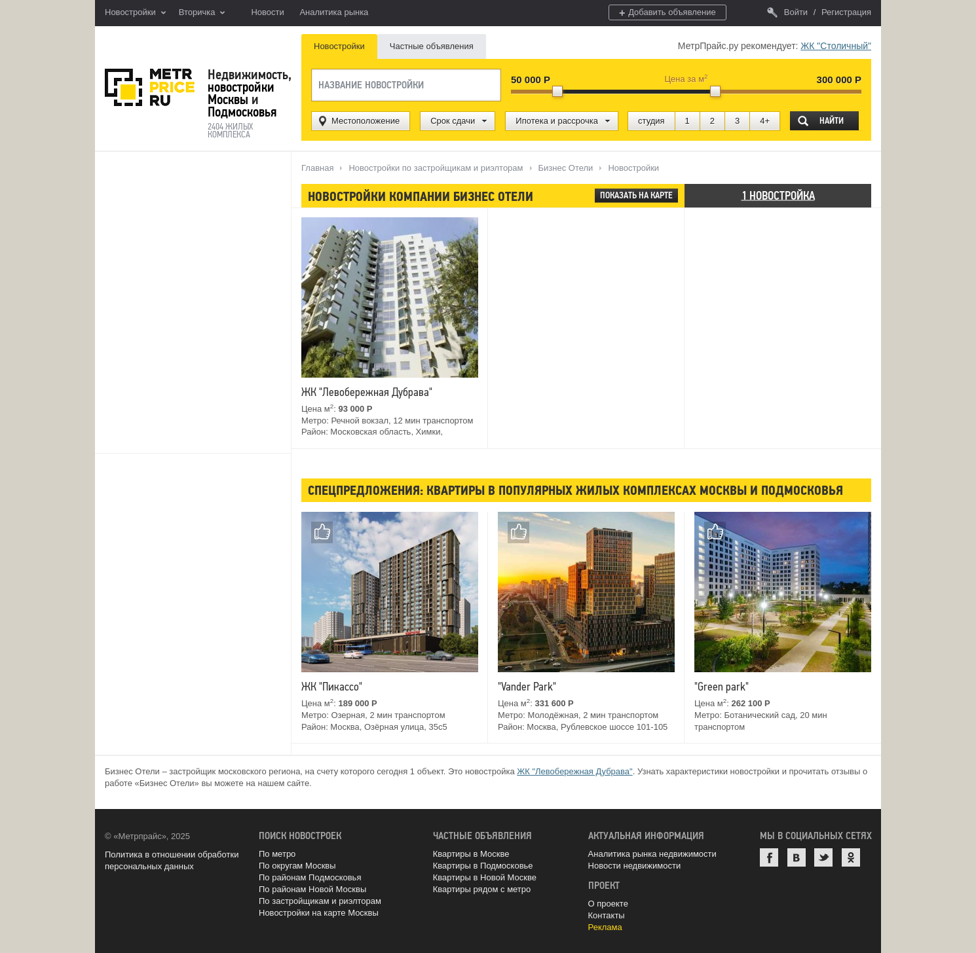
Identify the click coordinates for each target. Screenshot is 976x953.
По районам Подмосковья (310, 877)
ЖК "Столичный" (835, 46)
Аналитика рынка (333, 12)
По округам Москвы (297, 866)
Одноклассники (851, 857)
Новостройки (135, 13)
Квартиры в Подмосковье (483, 866)
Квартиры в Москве (471, 854)
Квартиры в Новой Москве (484, 877)
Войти (787, 12)
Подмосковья (242, 111)
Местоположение (365, 121)
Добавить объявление (667, 13)
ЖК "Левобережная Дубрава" (574, 771)
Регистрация (846, 12)
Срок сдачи (452, 121)
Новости (267, 12)
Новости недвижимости (634, 866)
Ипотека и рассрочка (557, 121)
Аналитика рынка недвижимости (652, 854)
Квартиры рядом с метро (482, 889)
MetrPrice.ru (150, 87)
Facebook (769, 857)
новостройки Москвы (241, 93)
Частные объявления (432, 46)
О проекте (608, 903)
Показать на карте (636, 195)
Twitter (823, 857)
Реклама (605, 927)
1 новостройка (778, 195)
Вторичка (202, 13)
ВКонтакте (796, 857)
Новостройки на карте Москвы (319, 913)
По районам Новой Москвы (312, 889)
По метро (277, 854)
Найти (831, 120)
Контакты (606, 915)
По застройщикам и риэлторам (320, 901)
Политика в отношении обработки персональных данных (171, 860)
